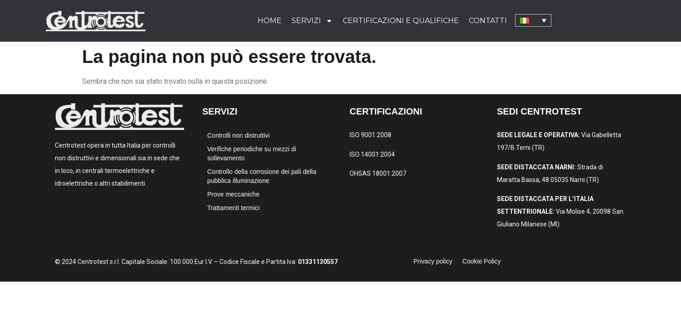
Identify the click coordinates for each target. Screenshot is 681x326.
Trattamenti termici (233, 207)
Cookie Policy (481, 261)
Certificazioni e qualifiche (401, 20)
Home (270, 20)
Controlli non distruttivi (238, 135)
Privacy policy (432, 261)
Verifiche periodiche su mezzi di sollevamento (251, 153)
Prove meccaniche (233, 194)
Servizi (312, 21)
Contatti (488, 20)
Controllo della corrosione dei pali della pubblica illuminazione (261, 176)
